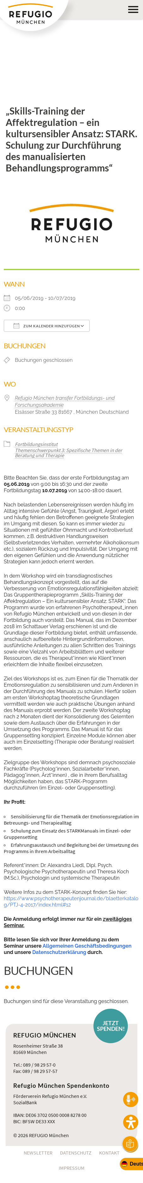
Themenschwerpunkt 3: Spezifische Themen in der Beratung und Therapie (68, 452)
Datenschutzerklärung (59, 952)
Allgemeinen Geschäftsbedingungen (87, 946)
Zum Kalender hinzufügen (47, 326)
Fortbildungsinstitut (36, 444)
